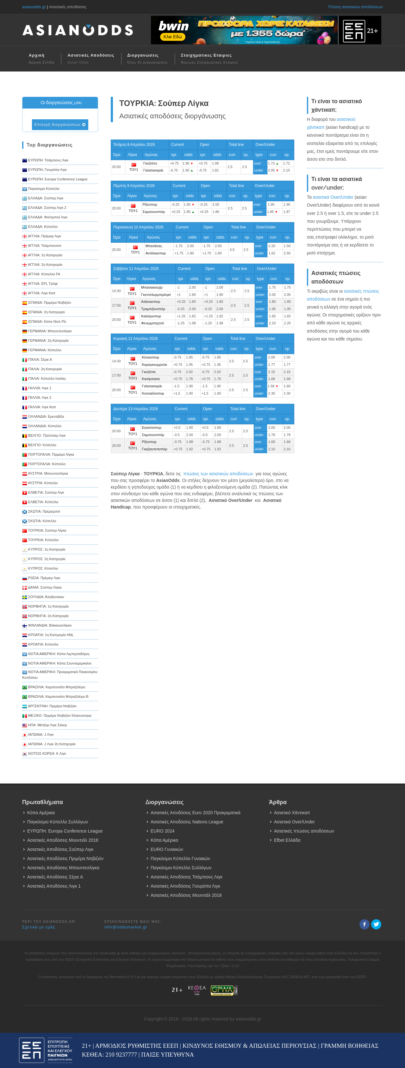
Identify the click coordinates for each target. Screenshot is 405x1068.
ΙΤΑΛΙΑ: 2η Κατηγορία (42, 369)
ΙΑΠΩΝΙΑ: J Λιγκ (37, 735)
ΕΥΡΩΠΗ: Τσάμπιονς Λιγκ (45, 160)
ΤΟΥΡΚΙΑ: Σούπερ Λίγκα (44, 531)
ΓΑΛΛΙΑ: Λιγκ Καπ (39, 407)
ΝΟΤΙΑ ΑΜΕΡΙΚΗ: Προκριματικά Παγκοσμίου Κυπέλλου (59, 674)
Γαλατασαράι (153, 170)
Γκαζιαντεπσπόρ (154, 449)
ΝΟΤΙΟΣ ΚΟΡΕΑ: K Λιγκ (44, 754)
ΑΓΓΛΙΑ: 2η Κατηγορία (42, 265)
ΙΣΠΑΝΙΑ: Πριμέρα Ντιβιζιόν (46, 303)
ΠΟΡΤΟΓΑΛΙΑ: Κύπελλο (43, 464)
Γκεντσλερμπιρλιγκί (156, 295)
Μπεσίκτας (154, 246)
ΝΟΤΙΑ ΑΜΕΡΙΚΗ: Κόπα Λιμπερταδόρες (56, 654)
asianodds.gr (34, 6)
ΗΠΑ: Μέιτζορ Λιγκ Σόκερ (44, 725)
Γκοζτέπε (150, 163)
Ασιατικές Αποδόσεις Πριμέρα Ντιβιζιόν (65, 858)
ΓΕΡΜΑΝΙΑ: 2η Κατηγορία (45, 341)
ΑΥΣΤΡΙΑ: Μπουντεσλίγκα (45, 474)
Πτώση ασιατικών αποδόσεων (355, 6)
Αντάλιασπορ (156, 253)
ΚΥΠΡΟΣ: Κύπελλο (40, 568)
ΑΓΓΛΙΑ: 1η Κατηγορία (42, 255)
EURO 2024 (162, 831)
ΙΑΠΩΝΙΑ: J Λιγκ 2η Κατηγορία (48, 744)
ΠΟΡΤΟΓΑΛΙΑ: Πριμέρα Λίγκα (48, 455)
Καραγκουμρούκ (154, 364)
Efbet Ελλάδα (287, 840)
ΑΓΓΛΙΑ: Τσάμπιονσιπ (41, 246)
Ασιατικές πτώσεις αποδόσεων (304, 831)
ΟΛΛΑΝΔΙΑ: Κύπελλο (41, 426)
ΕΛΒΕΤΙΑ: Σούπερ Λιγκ (43, 493)
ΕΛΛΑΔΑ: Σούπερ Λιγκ (42, 198)
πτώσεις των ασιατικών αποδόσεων (218, 473)
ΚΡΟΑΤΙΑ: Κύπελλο (40, 644)
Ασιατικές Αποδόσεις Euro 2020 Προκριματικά (195, 812)
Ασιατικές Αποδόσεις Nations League (187, 821)
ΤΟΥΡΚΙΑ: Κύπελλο (40, 540)
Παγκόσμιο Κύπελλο (40, 189)
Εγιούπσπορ (151, 427)
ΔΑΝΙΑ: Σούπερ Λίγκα (42, 587)
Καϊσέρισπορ (151, 316)
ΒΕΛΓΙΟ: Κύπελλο (39, 445)
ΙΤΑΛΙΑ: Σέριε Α (37, 360)
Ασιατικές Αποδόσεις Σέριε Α (55, 876)
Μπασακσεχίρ (152, 287)
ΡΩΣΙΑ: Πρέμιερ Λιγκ (41, 578)
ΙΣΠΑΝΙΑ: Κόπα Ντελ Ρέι (44, 322)
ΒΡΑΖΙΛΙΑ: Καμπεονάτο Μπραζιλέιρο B (55, 697)
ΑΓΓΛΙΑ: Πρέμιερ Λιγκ (41, 236)
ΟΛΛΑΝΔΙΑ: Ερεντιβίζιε (43, 417)
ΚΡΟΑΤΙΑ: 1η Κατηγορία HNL (48, 635)
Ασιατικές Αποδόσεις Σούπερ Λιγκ (60, 849)
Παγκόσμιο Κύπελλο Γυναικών (180, 858)
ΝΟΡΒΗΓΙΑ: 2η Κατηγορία (45, 616)
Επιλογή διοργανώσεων (60, 124)
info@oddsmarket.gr (125, 927)
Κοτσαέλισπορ (153, 393)
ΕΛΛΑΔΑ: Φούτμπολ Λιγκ (44, 217)
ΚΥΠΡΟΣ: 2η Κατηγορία (43, 559)
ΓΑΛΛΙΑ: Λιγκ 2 (36, 398)
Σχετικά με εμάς (38, 927)
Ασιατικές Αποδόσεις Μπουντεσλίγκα (63, 867)
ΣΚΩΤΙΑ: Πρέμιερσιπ (41, 512)
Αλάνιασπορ (150, 301)
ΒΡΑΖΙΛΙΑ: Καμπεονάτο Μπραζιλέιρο (53, 687)
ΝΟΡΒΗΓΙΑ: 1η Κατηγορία (45, 606)
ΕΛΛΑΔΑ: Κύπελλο (40, 227)
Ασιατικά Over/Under (294, 821)
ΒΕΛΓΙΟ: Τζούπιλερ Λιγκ (44, 436)
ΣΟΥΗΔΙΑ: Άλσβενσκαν (43, 597)
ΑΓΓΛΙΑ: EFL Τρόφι (40, 284)
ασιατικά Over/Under (333, 197)
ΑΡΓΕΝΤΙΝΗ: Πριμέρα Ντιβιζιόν (49, 706)
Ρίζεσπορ (150, 204)
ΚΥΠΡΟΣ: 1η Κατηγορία (43, 550)
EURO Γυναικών (167, 849)
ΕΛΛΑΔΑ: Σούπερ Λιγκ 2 (44, 208)
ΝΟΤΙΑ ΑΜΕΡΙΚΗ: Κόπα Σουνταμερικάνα (56, 663)
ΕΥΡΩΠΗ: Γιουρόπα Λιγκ (44, 170)
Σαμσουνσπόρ (154, 212)
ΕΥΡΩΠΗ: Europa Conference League (54, 179)
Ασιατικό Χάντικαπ (292, 812)
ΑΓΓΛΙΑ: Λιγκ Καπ (38, 293)
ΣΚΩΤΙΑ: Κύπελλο (39, 521)
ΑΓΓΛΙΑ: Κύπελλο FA (41, 274)
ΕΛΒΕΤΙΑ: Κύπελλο (40, 502)
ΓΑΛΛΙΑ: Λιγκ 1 (36, 388)
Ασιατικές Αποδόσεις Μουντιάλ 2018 (62, 840)
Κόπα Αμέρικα (41, 812)
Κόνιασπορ (150, 357)
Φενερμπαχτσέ (152, 323)
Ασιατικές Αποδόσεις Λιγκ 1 (54, 886)
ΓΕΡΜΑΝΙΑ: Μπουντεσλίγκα (47, 331)
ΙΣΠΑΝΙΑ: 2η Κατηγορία (43, 312)
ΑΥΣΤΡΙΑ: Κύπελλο (40, 483)
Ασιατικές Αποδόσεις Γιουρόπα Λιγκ (185, 886)
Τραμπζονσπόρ (153, 309)
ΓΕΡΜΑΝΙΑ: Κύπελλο (41, 350)
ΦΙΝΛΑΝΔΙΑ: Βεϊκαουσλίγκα (47, 625)
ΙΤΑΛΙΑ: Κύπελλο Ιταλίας (44, 379)
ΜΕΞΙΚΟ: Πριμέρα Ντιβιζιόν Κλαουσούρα (56, 716)
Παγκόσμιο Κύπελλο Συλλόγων (57, 821)
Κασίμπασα (151, 379)
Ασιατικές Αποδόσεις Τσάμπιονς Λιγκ (186, 876)
